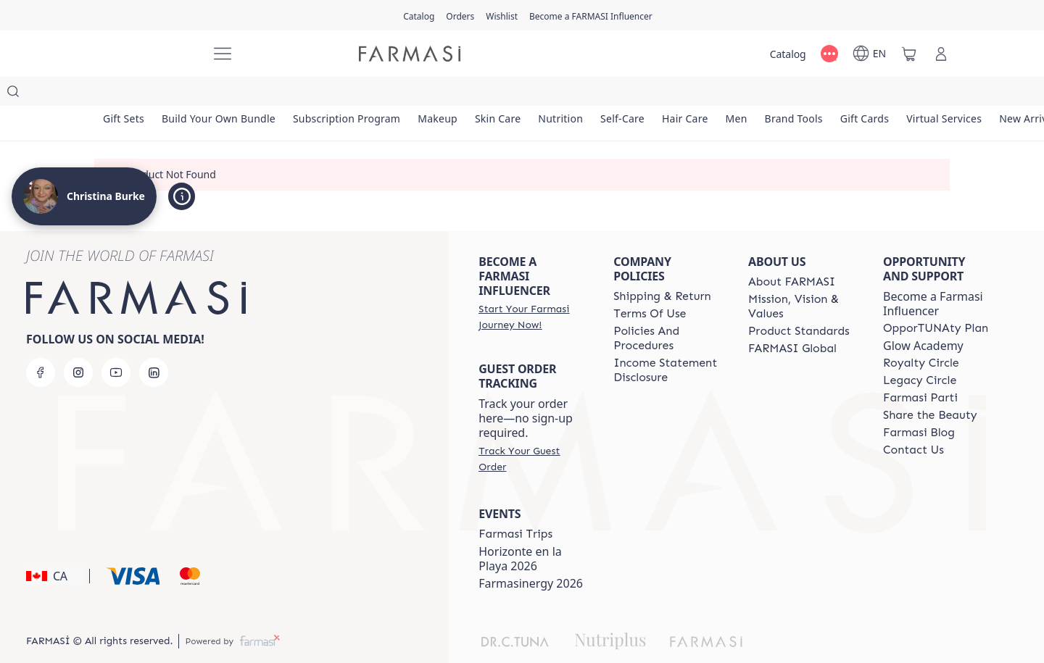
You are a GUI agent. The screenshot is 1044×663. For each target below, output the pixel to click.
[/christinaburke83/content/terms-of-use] (649, 285)
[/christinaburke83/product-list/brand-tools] (858, 94)
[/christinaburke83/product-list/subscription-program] (364, 94)
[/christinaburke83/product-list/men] (794, 94)
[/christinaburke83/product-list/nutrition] (597, 94)
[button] (55, 547)
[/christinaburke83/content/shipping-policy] (662, 267)
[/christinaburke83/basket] (909, 53)
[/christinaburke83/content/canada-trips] (515, 505)
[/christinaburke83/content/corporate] (792, 319)
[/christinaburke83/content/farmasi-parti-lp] (920, 369)
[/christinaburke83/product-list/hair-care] (736, 94)
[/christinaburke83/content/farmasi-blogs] (919, 403)
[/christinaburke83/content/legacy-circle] (919, 351)
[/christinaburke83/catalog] (418, 15)
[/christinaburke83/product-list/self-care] (667, 94)
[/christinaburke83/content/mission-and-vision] (802, 277)
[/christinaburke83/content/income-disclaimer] (667, 341)
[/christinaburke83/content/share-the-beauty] (930, 386)
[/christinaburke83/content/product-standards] (799, 302)
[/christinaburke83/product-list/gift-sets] (127, 94)
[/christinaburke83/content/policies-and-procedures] (667, 309)
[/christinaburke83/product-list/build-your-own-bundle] (228, 94)
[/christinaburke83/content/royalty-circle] (921, 334)
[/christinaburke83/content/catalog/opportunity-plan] (935, 299)
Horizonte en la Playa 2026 (520, 529)
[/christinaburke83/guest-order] (532, 430)
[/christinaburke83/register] (460, 15)
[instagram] (78, 343)
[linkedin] (153, 343)
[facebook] (40, 343)
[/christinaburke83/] (145, 53)
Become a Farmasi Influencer (933, 274)
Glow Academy (923, 316)
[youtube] (116, 343)
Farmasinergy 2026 (530, 554)
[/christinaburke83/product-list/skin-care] (529, 94)
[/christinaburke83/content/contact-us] (913, 421)
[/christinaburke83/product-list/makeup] (461, 94)
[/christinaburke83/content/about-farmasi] (791, 253)
